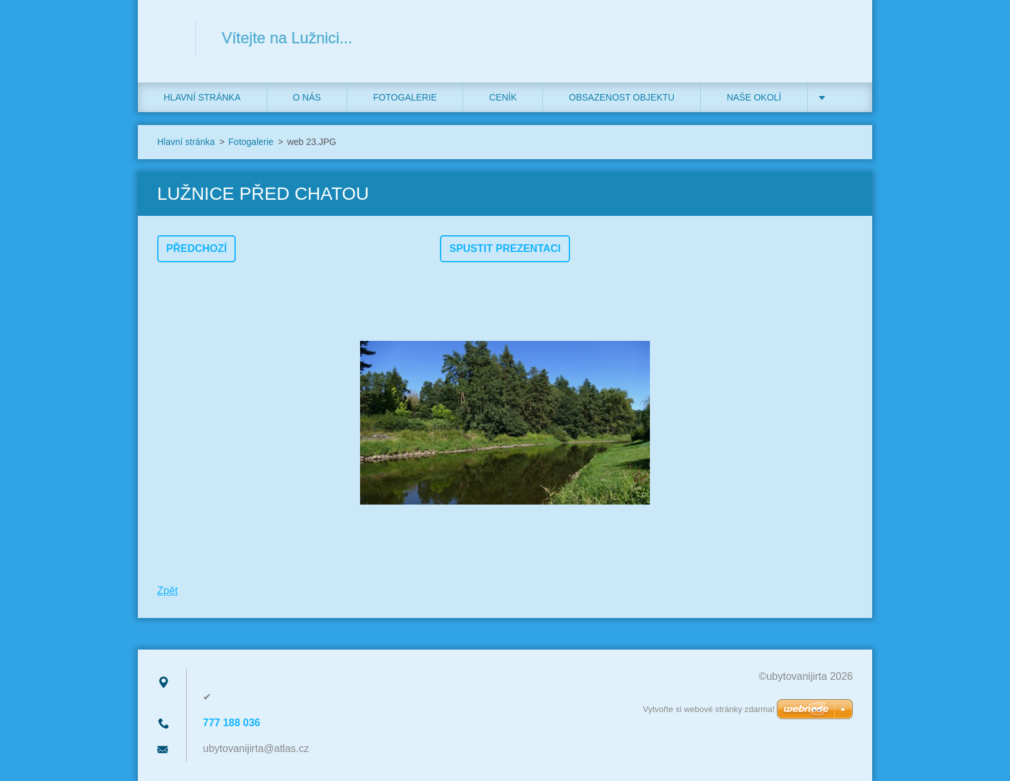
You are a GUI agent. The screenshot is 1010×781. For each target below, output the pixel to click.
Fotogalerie (405, 97)
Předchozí (196, 248)
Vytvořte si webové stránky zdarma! (709, 709)
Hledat (838, 37)
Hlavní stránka (202, 97)
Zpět (167, 590)
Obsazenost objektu (621, 97)
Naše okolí (754, 97)
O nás (307, 97)
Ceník (503, 97)
